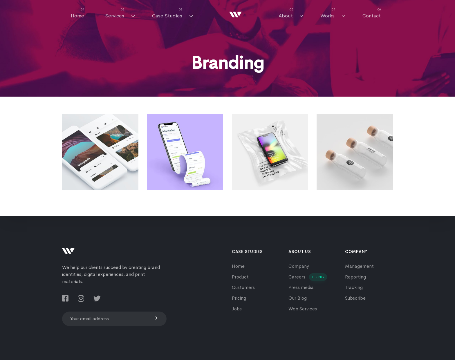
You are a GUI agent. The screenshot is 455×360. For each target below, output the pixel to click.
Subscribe (355, 298)
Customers (243, 287)
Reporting (355, 277)
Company (298, 266)
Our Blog (297, 298)
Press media (301, 287)
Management (359, 266)
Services (120, 13)
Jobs (237, 309)
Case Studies (172, 13)
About (291, 13)
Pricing (239, 298)
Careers (307, 277)
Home (77, 13)
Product (240, 277)
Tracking (354, 287)
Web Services (302, 309)
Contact (371, 13)
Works (332, 13)
